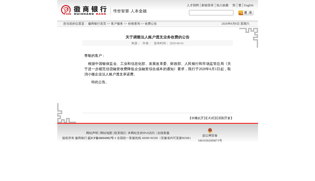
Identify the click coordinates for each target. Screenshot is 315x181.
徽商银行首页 (97, 23)
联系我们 (120, 133)
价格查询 (133, 23)
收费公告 (150, 23)
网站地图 (106, 133)
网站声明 (92, 133)
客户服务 (116, 23)
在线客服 (163, 133)
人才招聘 (193, 5)
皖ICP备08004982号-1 (102, 138)
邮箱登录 (208, 5)
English (249, 5)
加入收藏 (222, 5)
